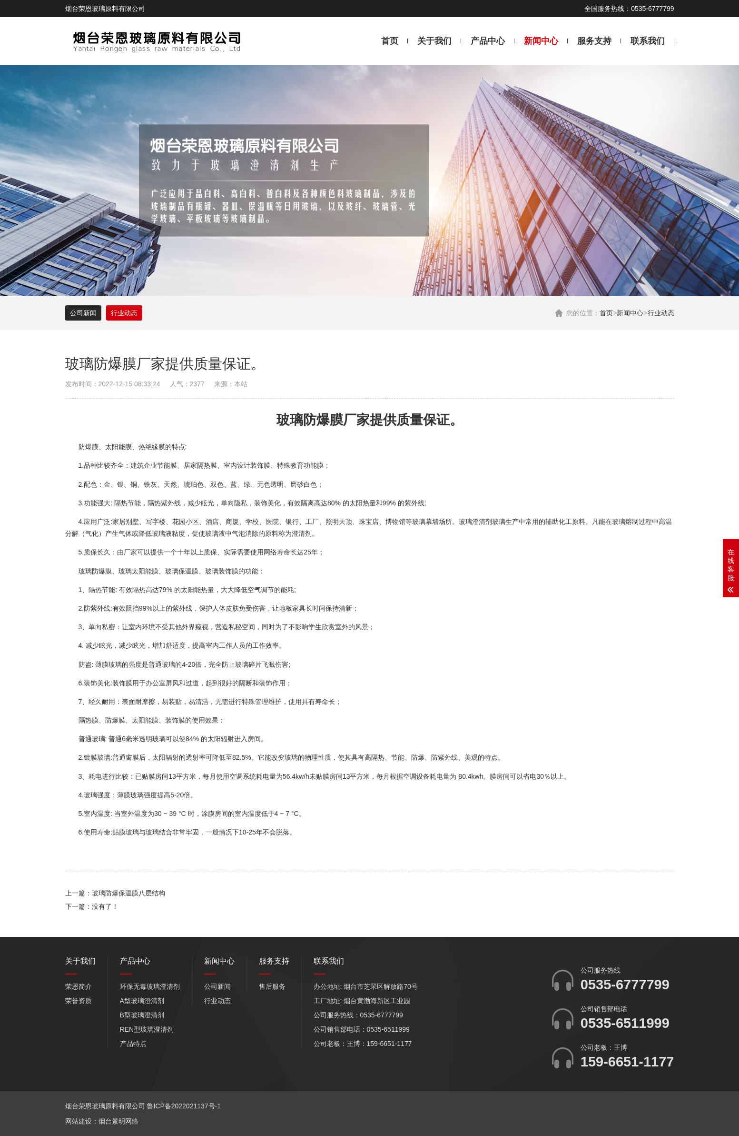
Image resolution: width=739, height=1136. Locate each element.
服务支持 (594, 41)
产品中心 (488, 41)
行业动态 (661, 313)
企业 (150, 465)
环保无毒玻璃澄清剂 (150, 986)
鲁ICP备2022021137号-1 (184, 1106)
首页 (389, 41)
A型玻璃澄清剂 (142, 1001)
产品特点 (133, 1043)
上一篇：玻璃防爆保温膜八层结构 (115, 893)
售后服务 (272, 986)
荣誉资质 (78, 1001)
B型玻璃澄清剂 (142, 1015)
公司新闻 (83, 313)
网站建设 (78, 1121)
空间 (248, 627)
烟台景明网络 (118, 1121)
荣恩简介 (78, 986)
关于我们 (434, 41)
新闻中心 (541, 41)
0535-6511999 (625, 1023)
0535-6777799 (625, 984)
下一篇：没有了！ (91, 906)
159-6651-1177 (627, 1061)
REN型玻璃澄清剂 (147, 1029)
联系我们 (648, 41)
